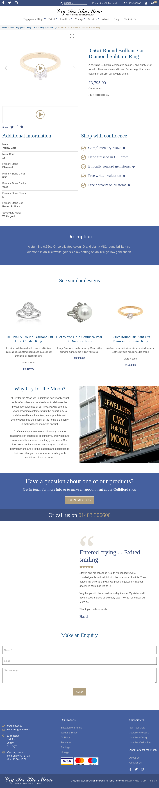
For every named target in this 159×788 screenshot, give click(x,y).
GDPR (144, 781)
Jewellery (65, 19)
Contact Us (130, 19)
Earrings (65, 747)
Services (92, 19)
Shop (11, 27)
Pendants (66, 743)
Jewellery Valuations (140, 743)
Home (4, 27)
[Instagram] (16, 3)
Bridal (51, 19)
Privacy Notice (132, 781)
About (105, 19)
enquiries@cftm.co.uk (105, 3)
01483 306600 (133, 3)
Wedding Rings (69, 733)
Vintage (79, 19)
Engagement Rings (33, 19)
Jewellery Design (138, 738)
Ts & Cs (153, 781)
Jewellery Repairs (139, 733)
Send (79, 692)
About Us (134, 758)
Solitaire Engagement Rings (45, 27)
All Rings (65, 738)
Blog (116, 19)
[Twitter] (11, 3)
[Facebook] (5, 3)
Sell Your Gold (137, 728)
